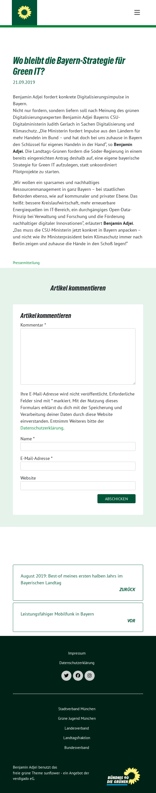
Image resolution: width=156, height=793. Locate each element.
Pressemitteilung (26, 255)
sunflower (52, 765)
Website (28, 470)
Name (27, 431)
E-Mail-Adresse (36, 450)
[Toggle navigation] (137, 35)
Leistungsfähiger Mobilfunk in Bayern (78, 609)
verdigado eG (23, 770)
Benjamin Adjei (47, 10)
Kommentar (33, 317)
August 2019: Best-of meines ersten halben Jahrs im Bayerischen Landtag (78, 575)
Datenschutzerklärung (41, 420)
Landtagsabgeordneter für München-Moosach (80, 17)
